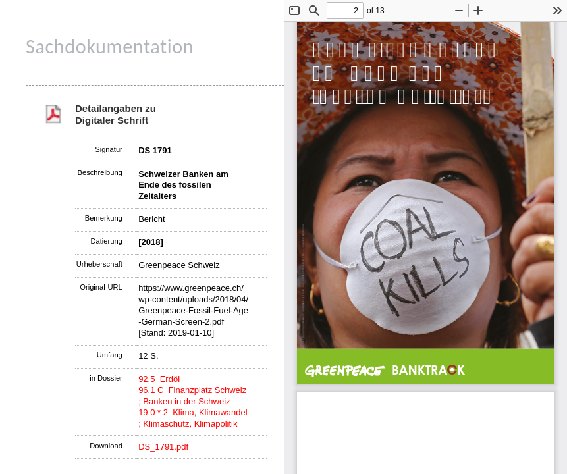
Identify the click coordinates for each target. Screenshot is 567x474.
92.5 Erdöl (159, 379)
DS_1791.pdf (163, 447)
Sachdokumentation (110, 46)
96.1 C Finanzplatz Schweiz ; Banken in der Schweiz (192, 395)
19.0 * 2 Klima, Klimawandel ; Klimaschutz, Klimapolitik (192, 418)
